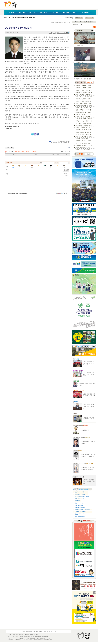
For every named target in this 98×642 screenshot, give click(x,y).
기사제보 (54, 631)
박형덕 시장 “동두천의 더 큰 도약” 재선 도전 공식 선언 (88, 363)
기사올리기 (90, 22)
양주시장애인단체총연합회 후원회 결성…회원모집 (89, 481)
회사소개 (22, 631)
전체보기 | (65, 151)
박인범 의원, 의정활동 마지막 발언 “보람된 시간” (88, 406)
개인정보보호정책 (30, 631)
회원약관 (38, 631)
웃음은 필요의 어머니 (86, 430)
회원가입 (83, 22)
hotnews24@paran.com (64, 141)
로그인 (78, 22)
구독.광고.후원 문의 (46, 631)
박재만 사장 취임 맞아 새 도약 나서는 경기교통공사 (88, 374)
